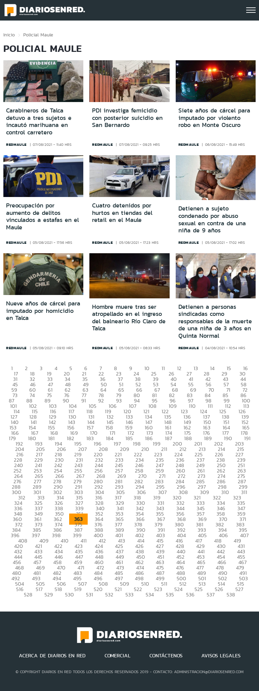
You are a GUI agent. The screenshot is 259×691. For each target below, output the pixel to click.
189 (208, 438)
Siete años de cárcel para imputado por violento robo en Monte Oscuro (214, 117)
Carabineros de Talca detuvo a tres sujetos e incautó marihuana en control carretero (38, 121)
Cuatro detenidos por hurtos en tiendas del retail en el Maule (122, 212)
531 (89, 594)
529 (49, 594)
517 (39, 589)
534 (150, 594)
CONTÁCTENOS (165, 655)
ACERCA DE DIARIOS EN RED (52, 655)
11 (163, 368)
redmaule (16, 144)
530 (69, 594)
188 (188, 438)
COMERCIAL (118, 655)
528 (28, 594)
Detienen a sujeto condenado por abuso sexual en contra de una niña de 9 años (212, 219)
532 (109, 594)
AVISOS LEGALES (220, 655)
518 (58, 589)
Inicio (9, 34)
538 (231, 594)
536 (190, 594)
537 (210, 594)
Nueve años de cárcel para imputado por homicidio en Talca (43, 310)
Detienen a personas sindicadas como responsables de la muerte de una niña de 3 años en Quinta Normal (215, 321)
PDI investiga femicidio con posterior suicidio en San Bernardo (127, 117)
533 (129, 594)
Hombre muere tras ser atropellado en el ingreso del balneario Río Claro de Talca (129, 317)
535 (170, 594)
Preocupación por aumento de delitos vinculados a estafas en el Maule (42, 216)
